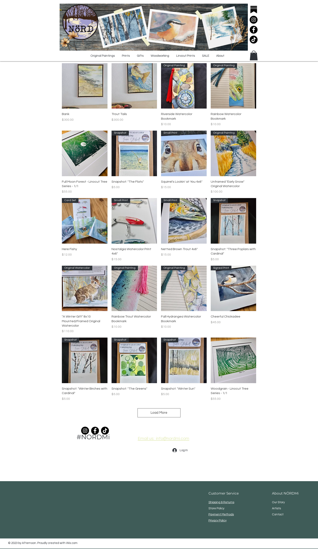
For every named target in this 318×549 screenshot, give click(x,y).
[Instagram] (254, 20)
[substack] (254, 10)
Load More (159, 413)
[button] (254, 55)
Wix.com (71, 543)
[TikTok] (254, 40)
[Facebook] (254, 30)
